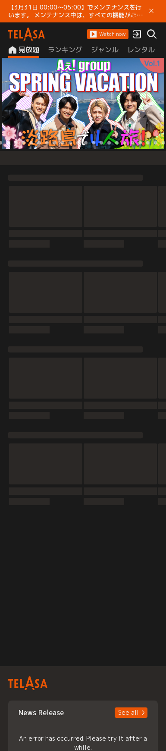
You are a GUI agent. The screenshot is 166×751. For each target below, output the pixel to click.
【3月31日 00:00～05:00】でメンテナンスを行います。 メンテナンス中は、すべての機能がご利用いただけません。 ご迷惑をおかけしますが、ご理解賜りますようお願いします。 (75, 11)
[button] (107, 34)
